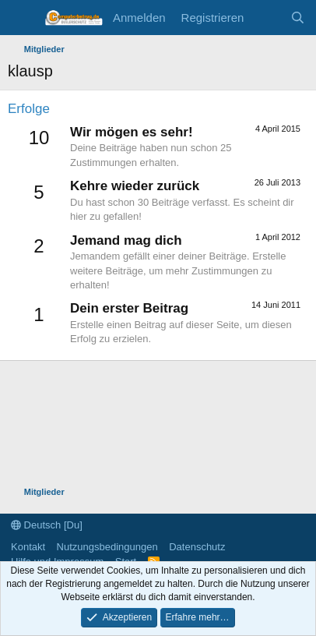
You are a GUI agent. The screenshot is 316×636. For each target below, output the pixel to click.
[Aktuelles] (266, 17)
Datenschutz (197, 547)
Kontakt (28, 547)
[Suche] (298, 17)
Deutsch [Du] (47, 525)
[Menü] (21, 18)
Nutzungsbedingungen (107, 547)
